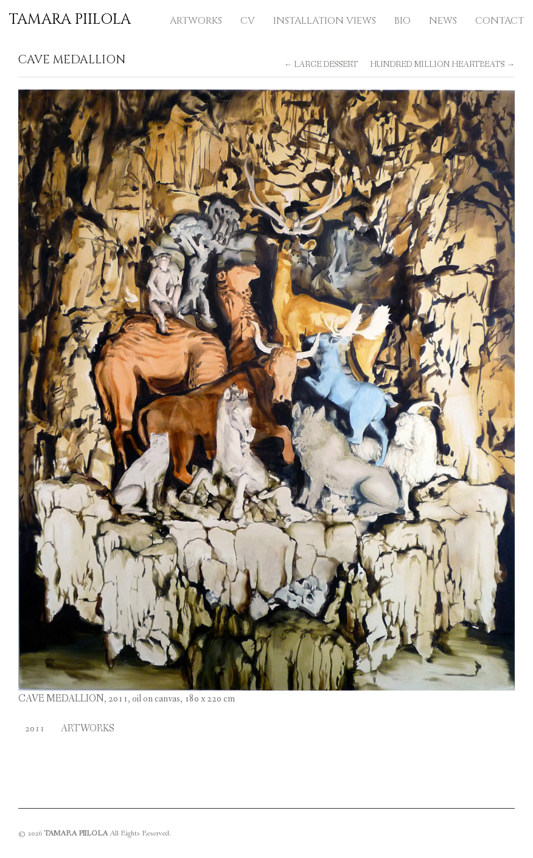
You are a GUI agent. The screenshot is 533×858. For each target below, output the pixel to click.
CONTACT (499, 21)
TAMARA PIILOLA (70, 19)
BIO (402, 21)
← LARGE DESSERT (321, 65)
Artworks (87, 728)
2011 (34, 728)
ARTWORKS (196, 21)
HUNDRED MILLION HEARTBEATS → (442, 65)
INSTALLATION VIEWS (324, 21)
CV (247, 21)
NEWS (443, 21)
